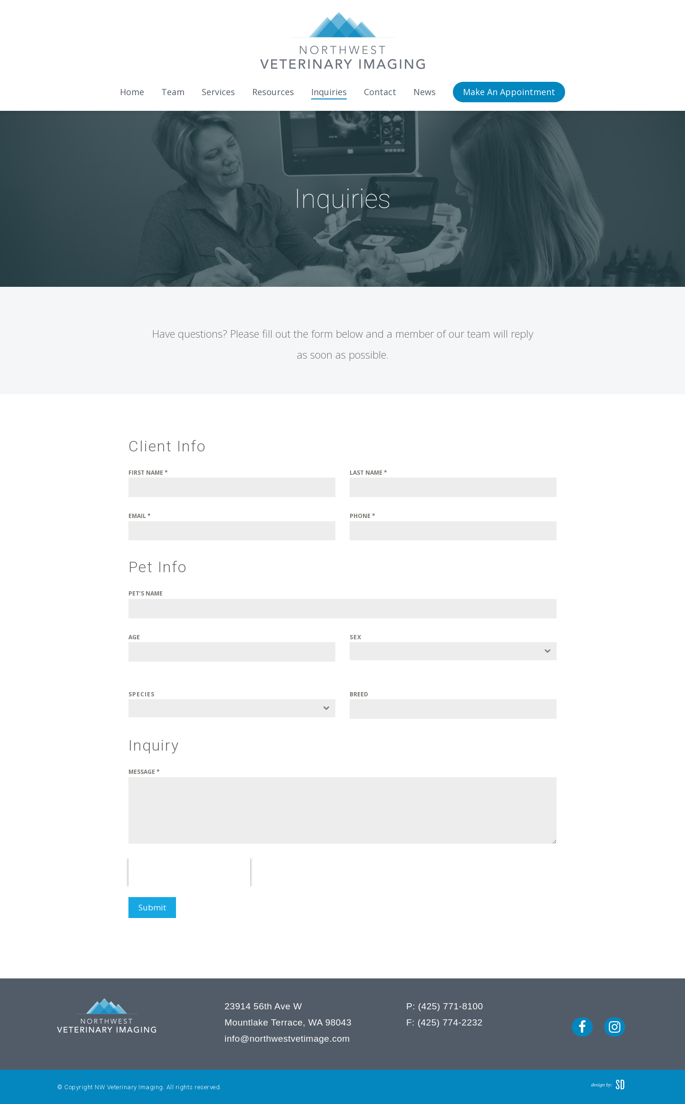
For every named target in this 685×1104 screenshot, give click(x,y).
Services (218, 92)
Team (173, 92)
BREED (359, 694)
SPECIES (141, 694)
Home (132, 92)
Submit (152, 907)
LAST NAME (368, 473)
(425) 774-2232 (450, 1020)
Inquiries (329, 92)
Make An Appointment (509, 92)
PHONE (362, 516)
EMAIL (139, 516)
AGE (134, 637)
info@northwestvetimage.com (287, 1036)
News (424, 92)
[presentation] (189, 872)
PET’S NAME (145, 593)
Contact (380, 92)
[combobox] (453, 651)
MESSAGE (144, 772)
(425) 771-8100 (450, 1003)
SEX (356, 637)
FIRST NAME (148, 473)
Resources (273, 92)
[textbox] (444, 651)
